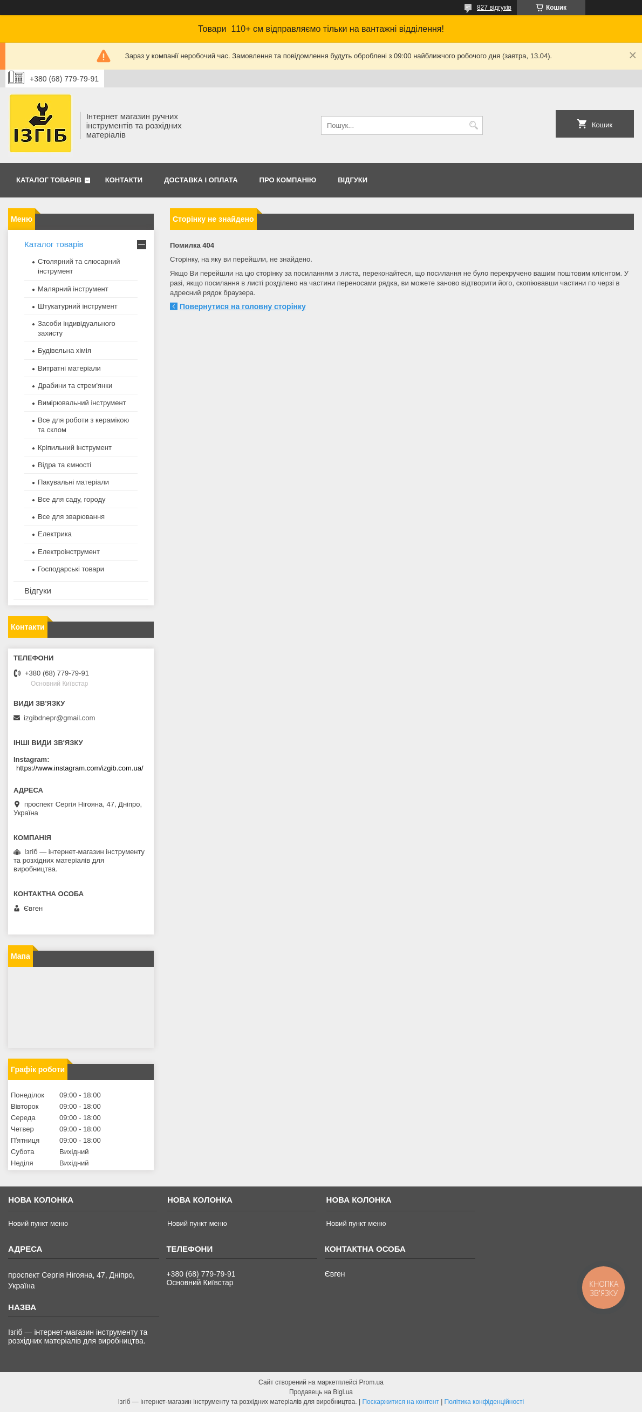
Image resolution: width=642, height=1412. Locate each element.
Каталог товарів (48, 180)
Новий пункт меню (38, 1223)
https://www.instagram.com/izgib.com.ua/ (80, 768)
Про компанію (288, 180)
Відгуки (352, 180)
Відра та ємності (64, 465)
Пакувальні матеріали (73, 482)
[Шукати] (473, 125)
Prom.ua (371, 1382)
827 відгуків (494, 7)
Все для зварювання (71, 517)
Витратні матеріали (69, 368)
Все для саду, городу (72, 499)
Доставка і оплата (200, 180)
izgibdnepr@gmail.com (59, 718)
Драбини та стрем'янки (75, 385)
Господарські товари (71, 569)
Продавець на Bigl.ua (321, 1392)
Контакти (124, 180)
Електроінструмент (69, 552)
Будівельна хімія (64, 350)
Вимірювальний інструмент (82, 403)
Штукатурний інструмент (78, 306)
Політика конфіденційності (484, 1402)
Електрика (55, 534)
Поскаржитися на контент (400, 1402)
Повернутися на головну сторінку (243, 306)
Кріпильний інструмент (75, 448)
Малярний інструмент (73, 289)
